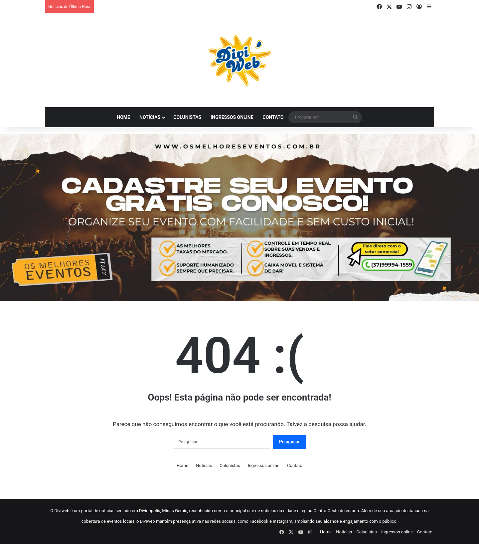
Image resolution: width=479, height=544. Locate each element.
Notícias (149, 117)
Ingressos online (232, 117)
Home (123, 117)
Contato (273, 117)
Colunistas (187, 117)
